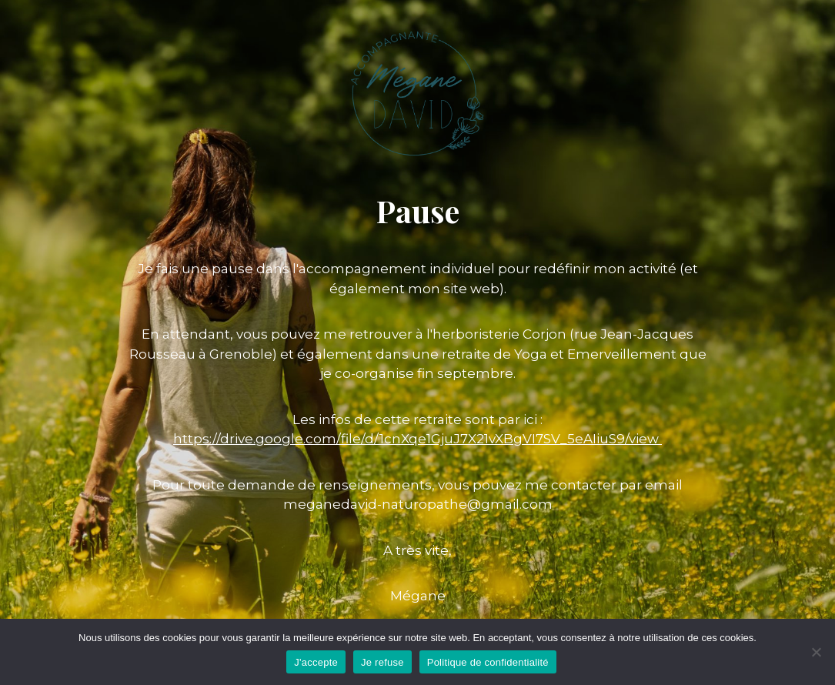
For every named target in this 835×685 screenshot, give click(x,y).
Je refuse (382, 662)
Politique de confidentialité (488, 662)
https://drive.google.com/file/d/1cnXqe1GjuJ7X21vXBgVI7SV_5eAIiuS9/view (417, 438)
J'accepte (316, 662)
